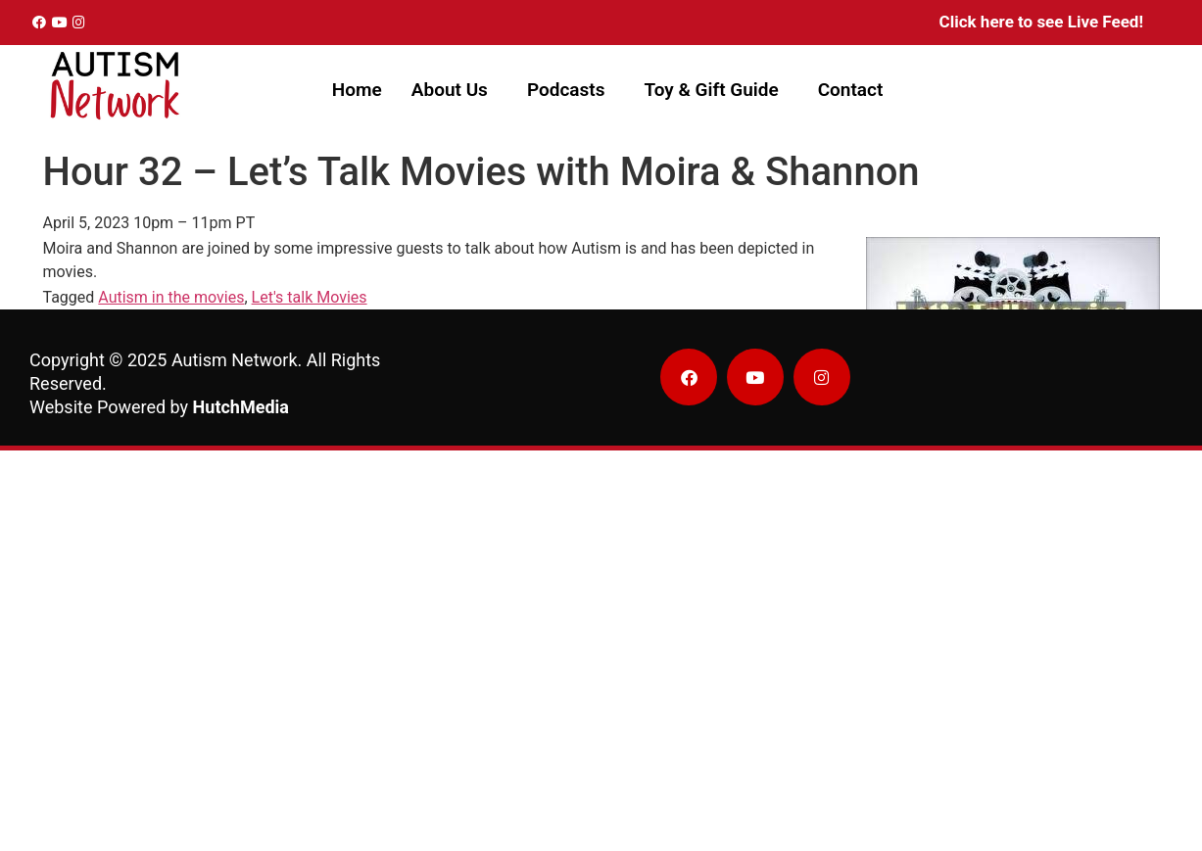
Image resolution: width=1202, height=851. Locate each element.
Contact (851, 89)
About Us (449, 89)
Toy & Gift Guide (711, 89)
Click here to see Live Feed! (1041, 21)
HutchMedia (241, 407)
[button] (454, 90)
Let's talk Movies (309, 297)
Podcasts (566, 89)
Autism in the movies (171, 297)
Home (357, 89)
